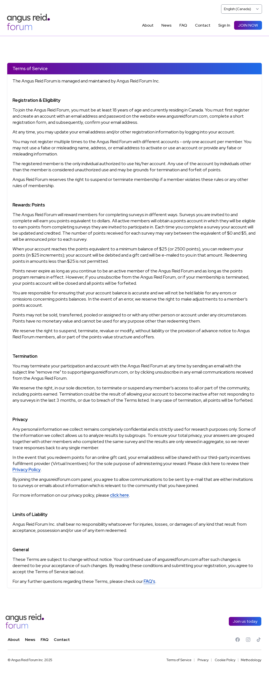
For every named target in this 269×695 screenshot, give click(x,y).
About (14, 639)
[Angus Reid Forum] (28, 22)
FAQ (45, 639)
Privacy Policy (27, 469)
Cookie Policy (225, 660)
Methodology (251, 660)
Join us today (245, 621)
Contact (62, 639)
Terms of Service (178, 660)
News (30, 639)
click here (119, 495)
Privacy (203, 660)
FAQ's (149, 581)
